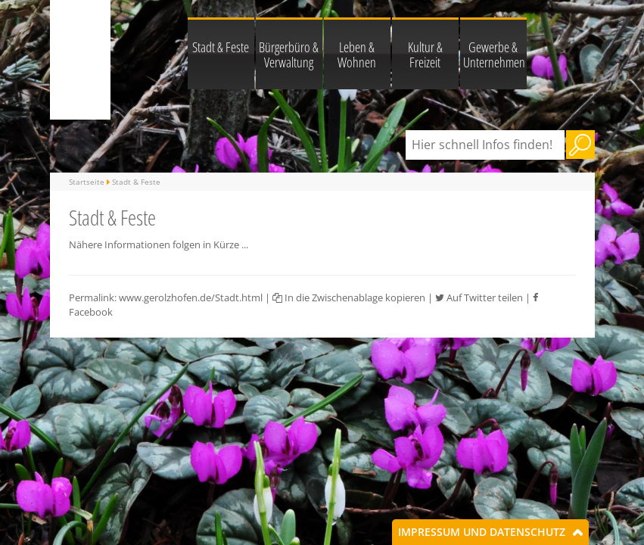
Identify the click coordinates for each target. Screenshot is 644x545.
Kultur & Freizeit (425, 54)
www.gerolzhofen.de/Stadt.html (191, 297)
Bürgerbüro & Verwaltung (289, 54)
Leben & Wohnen (357, 54)
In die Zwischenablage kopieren (348, 297)
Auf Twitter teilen (479, 297)
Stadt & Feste (220, 47)
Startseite (86, 181)
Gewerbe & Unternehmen (494, 54)
